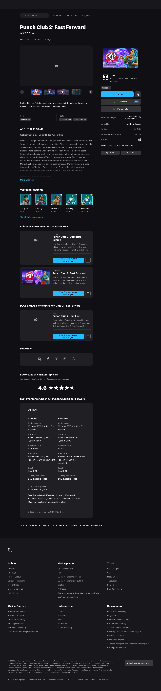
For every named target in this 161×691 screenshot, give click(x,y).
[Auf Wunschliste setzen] (121, 109)
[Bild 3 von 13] (63, 92)
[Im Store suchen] (23, 15)
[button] (56, 180)
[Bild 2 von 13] (49, 92)
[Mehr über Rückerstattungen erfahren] (139, 117)
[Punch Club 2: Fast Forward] (36, 276)
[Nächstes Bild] (91, 92)
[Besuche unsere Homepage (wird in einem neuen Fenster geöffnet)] (73, 359)
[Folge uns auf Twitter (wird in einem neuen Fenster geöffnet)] (56, 359)
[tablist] (56, 409)
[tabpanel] (56, 446)
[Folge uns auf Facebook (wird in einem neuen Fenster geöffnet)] (48, 359)
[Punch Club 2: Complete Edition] (36, 240)
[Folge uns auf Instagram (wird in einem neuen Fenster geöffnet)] (65, 359)
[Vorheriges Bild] (22, 92)
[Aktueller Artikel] (36, 92)
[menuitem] (58, 15)
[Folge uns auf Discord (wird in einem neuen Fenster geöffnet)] (39, 359)
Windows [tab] (32, 410)
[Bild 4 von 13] (76, 92)
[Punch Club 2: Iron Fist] (36, 319)
